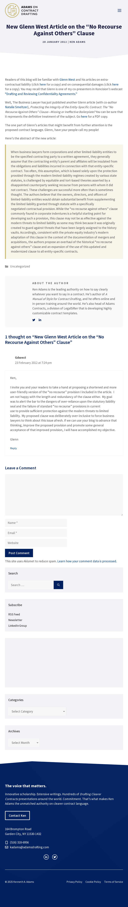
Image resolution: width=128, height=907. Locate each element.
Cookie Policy (93, 881)
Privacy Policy (74, 881)
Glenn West (67, 80)
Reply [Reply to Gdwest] (13, 448)
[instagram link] (46, 857)
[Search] (58, 585)
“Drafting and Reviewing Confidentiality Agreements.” (41, 94)
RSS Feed (14, 614)
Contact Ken (17, 815)
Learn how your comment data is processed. (87, 561)
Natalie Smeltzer (16, 107)
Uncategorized (20, 266)
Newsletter (15, 620)
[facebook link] (54, 857)
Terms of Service (113, 881)
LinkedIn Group (17, 626)
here (43, 84)
